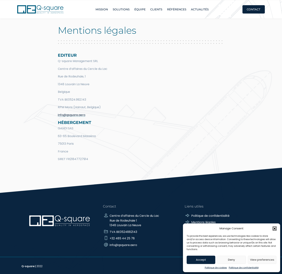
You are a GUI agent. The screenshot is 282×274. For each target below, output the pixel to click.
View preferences (262, 260)
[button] (274, 228)
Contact (253, 9)
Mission (102, 9)
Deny (231, 260)
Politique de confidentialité (244, 267)
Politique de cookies (216, 267)
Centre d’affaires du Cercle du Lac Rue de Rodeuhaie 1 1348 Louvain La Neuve (131, 220)
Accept (201, 260)
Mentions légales (200, 222)
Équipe (140, 9)
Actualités (200, 9)
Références (176, 9)
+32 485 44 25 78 (119, 238)
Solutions (121, 9)
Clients (156, 9)
